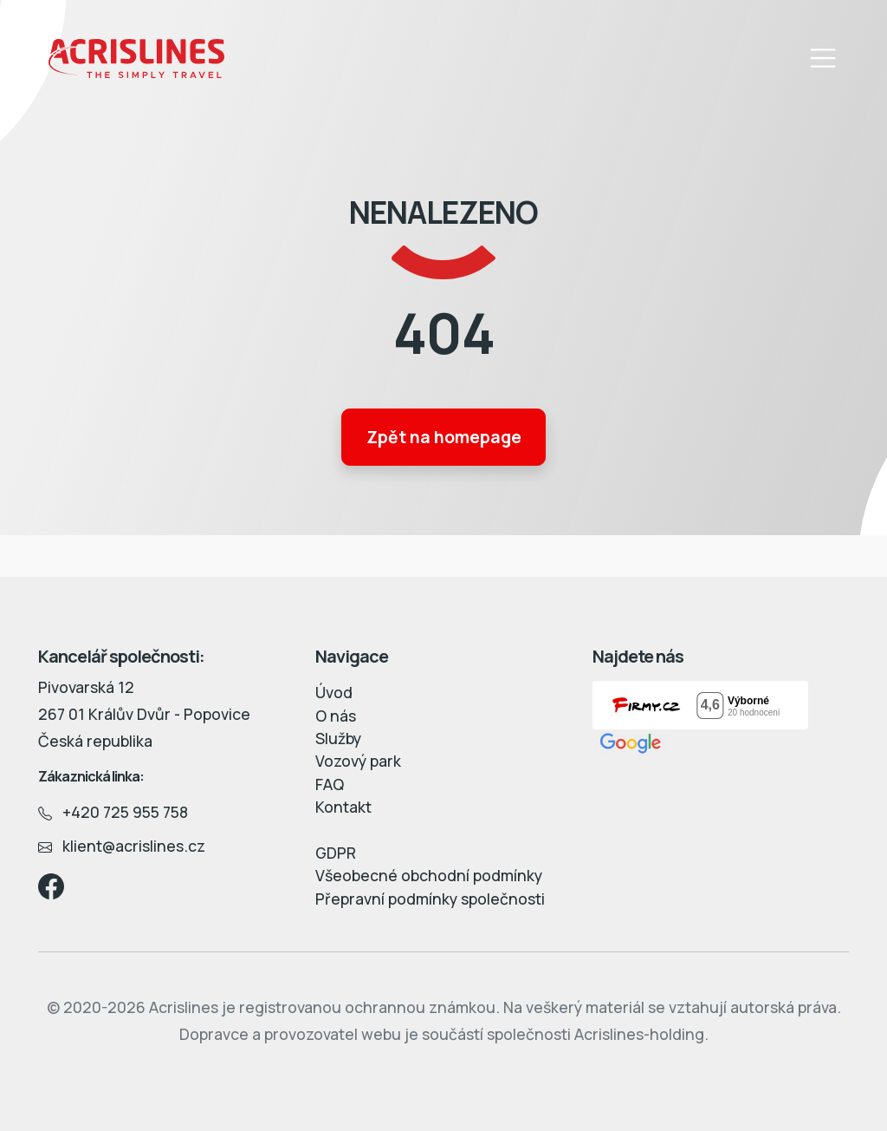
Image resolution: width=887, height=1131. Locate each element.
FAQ (329, 784)
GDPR (335, 852)
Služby (338, 738)
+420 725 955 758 (113, 811)
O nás (335, 715)
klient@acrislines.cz (121, 845)
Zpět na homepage (443, 437)
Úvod (334, 692)
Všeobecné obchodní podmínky (428, 875)
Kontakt (343, 806)
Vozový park (358, 760)
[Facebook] (51, 883)
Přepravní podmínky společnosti (430, 898)
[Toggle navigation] (822, 59)
